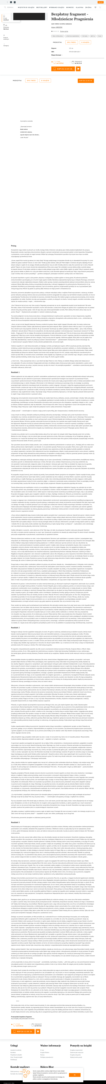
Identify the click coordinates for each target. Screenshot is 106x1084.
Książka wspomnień (76, 1048)
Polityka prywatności (46, 1055)
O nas (24, 2)
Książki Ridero (44, 1050)
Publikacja (13, 1058)
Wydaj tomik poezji (76, 1055)
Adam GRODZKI (56, 27)
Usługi (30, 2)
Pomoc (40, 2)
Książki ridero (15, 2)
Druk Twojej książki (16, 1055)
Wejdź (101, 2)
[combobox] (10, 7)
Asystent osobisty (15, 1048)
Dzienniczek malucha (76, 1050)
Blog (36, 2)
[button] (10, 7)
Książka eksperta (75, 1053)
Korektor (13, 1050)
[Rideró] (4, 2)
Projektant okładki (16, 1053)
